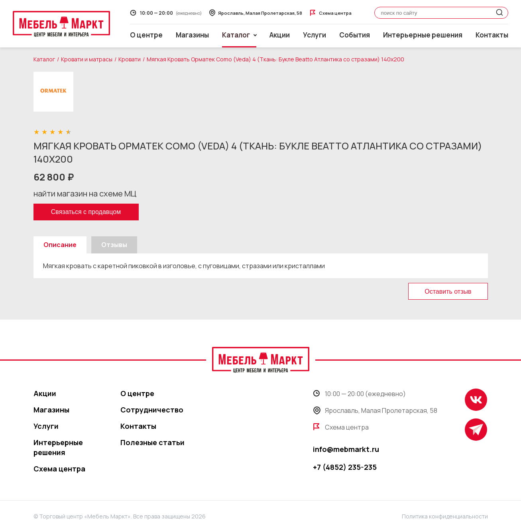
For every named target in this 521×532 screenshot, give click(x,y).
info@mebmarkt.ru (346, 449)
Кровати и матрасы (86, 59)
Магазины (192, 34)
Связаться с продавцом (86, 211)
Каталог (44, 59)
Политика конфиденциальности (445, 516)
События (354, 34)
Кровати (129, 59)
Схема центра (59, 468)
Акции (279, 34)
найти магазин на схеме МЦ (84, 193)
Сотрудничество (151, 409)
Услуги (314, 34)
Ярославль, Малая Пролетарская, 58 (375, 410)
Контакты (492, 34)
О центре (146, 34)
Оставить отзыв (448, 291)
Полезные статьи (152, 442)
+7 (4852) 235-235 (345, 467)
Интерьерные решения (422, 34)
